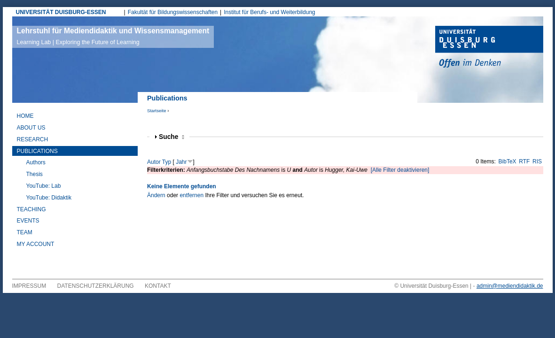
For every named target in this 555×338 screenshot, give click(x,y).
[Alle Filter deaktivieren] (400, 170)
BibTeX (507, 161)
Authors (36, 162)
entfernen (191, 195)
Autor (154, 162)
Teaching (31, 209)
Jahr (181, 162)
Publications (37, 151)
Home (25, 116)
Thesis (34, 174)
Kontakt (158, 286)
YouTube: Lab (43, 186)
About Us (31, 127)
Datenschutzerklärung (95, 286)
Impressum (29, 286)
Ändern (156, 195)
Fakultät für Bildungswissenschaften (173, 12)
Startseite (156, 110)
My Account (36, 244)
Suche (171, 136)
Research (32, 139)
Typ (166, 162)
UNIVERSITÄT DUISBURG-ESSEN (61, 12)
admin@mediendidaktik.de (510, 286)
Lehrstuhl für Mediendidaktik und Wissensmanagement (113, 36)
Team (24, 232)
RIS (537, 161)
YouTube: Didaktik (49, 197)
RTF (524, 161)
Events (28, 220)
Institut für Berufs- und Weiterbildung (269, 12)
